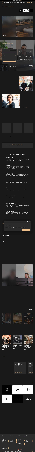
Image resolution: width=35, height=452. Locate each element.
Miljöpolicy (9, 451)
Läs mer (21, 0)
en (32, 2)
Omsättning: (4, 50)
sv (31, 2)
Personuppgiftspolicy (6, 451)
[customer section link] (20, 10)
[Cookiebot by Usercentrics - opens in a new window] (27, 221)
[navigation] (7, 389)
